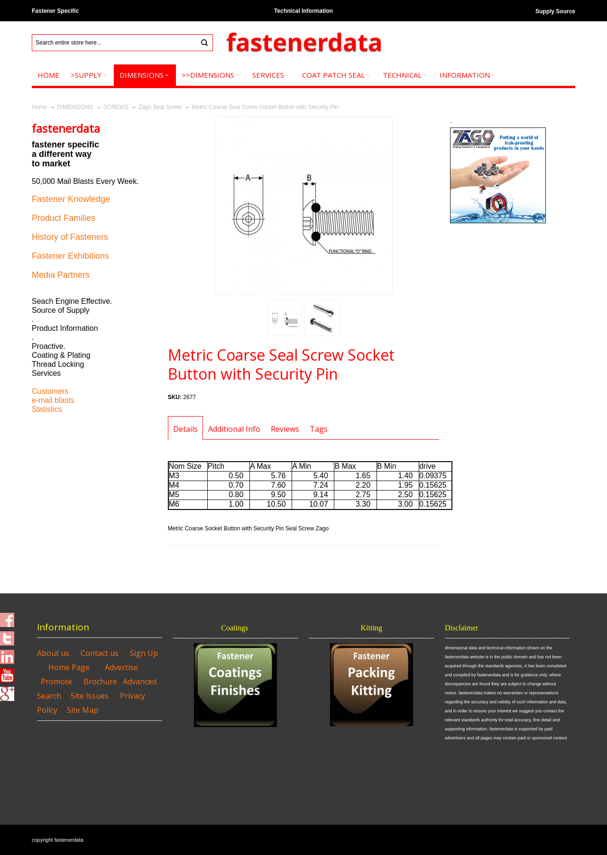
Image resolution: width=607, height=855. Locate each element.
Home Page (69, 667)
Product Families (63, 218)
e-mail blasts (53, 400)
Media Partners (61, 275)
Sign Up (144, 653)
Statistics (47, 409)
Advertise (121, 667)
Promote (56, 681)
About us (53, 653)
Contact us (100, 653)
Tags (319, 429)
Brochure (100, 681)
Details (185, 429)
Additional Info (234, 429)
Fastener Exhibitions (70, 256)
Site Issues (90, 696)
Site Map (82, 710)
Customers (50, 391)
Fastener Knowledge (71, 199)
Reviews (285, 429)
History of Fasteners (70, 237)
